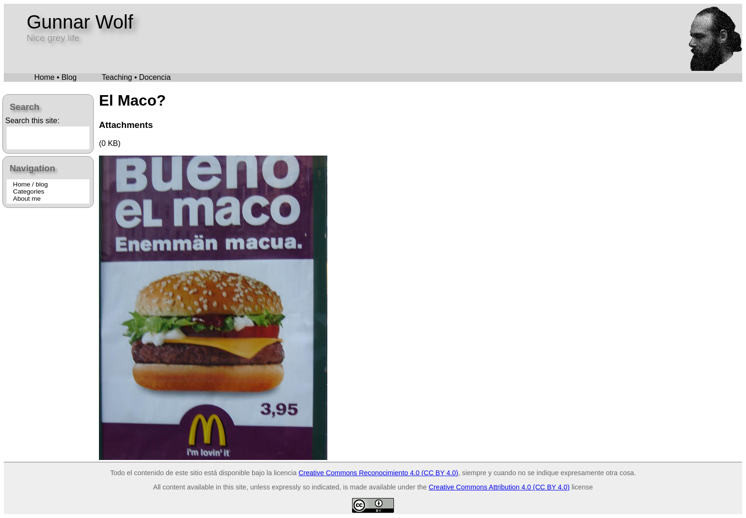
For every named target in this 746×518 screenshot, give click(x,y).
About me (26, 198)
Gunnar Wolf (80, 21)
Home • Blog (55, 77)
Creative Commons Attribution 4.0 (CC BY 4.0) (499, 487)
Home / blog (30, 184)
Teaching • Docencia (136, 77)
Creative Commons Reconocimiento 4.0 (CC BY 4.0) (378, 473)
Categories (28, 191)
